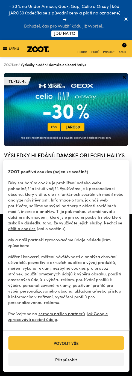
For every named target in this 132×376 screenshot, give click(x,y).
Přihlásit (109, 49)
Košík (123, 48)
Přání (95, 49)
